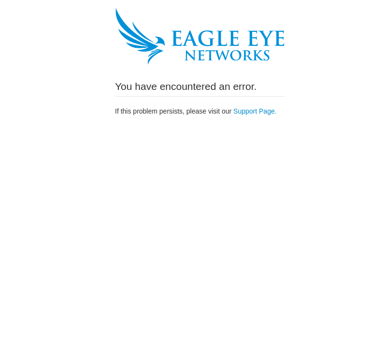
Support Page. (255, 111)
